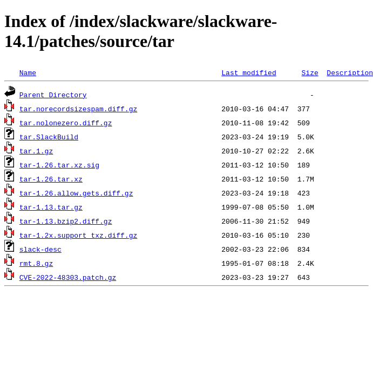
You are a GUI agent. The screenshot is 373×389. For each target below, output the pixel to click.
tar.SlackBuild (48, 137)
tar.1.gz (36, 151)
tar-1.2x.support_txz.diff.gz (78, 235)
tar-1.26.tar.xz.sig (59, 165)
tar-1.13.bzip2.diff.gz (65, 221)
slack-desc (40, 249)
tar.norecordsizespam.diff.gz (78, 108)
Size (309, 72)
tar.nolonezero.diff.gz (65, 123)
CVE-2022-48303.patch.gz (67, 277)
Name (27, 72)
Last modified (248, 72)
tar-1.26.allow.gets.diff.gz (76, 193)
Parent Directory (53, 94)
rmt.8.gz (36, 263)
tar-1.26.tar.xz (51, 179)
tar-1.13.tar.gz (51, 207)
